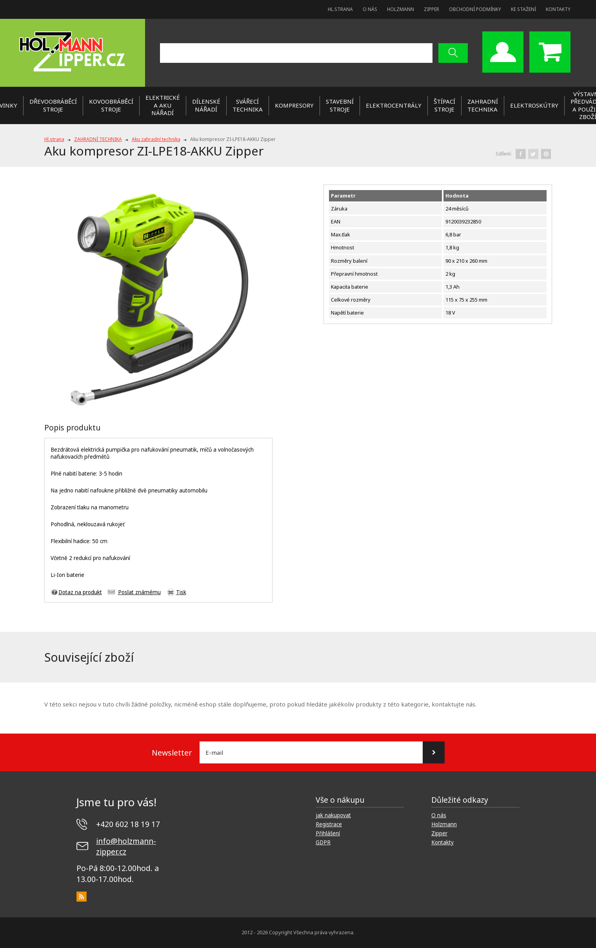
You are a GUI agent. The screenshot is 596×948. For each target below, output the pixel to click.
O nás (370, 9)
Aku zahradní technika (156, 139)
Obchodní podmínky (475, 9)
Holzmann (400, 9)
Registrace (329, 824)
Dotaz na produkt (80, 592)
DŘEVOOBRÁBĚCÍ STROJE (53, 105)
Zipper (431, 9)
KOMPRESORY (294, 105)
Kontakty (558, 9)
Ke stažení (523, 9)
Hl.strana (340, 9)
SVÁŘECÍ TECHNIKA (248, 105)
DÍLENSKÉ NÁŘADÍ (206, 105)
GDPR (323, 842)
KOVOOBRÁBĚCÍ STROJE (111, 105)
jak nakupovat (333, 815)
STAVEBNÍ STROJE (340, 105)
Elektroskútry (534, 105)
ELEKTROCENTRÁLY (394, 105)
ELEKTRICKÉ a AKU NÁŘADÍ (162, 105)
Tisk (181, 592)
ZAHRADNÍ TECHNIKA (482, 105)
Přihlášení (328, 833)
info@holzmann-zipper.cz (126, 846)
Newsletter (172, 753)
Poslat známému (139, 592)
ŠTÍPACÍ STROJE (444, 105)
